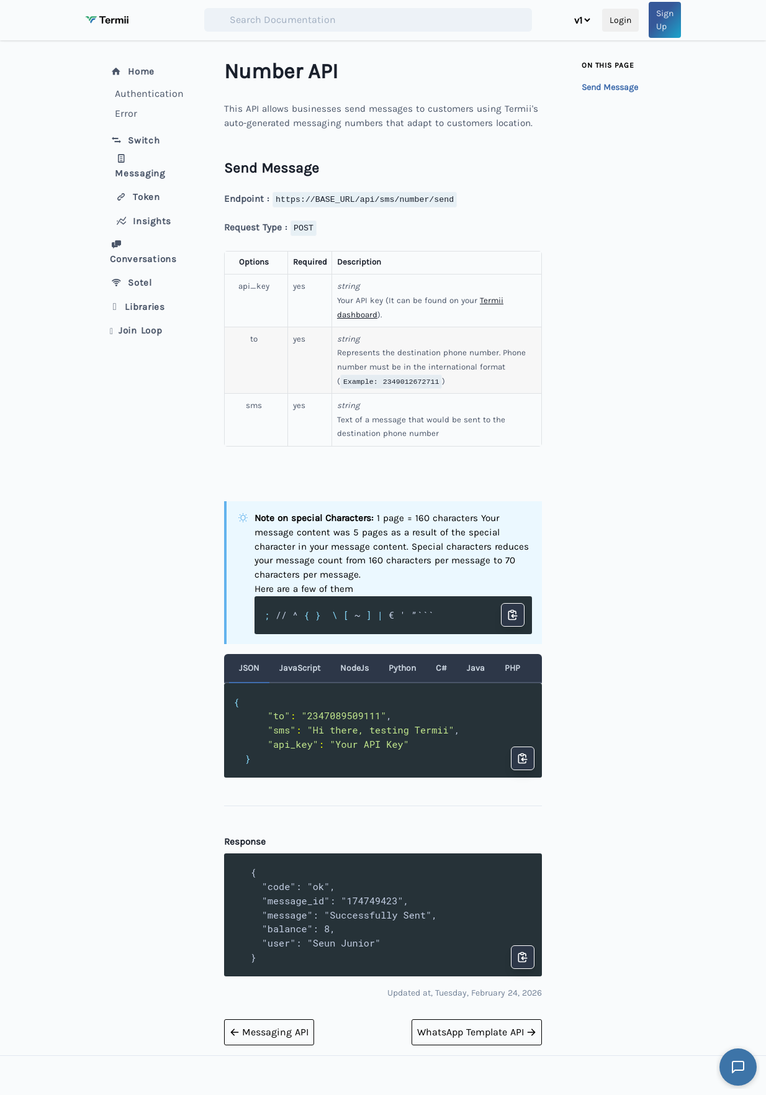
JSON (249, 668)
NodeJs (354, 668)
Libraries (137, 306)
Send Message (610, 87)
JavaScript (299, 668)
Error (126, 113)
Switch (135, 140)
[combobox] (368, 20)
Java (476, 668)
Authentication (147, 93)
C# (441, 668)
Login (620, 20)
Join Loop (136, 330)
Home (132, 71)
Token (137, 196)
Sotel (131, 282)
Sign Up (665, 20)
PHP (512, 668)
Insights (143, 221)
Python (402, 668)
